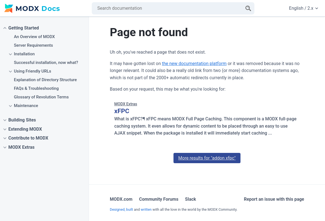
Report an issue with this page (274, 199)
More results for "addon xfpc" (206, 158)
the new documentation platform (194, 63)
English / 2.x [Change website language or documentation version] (303, 8)
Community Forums (158, 199)
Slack (190, 199)
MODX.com (121, 199)
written (146, 209)
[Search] (248, 8)
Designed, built (121, 209)
